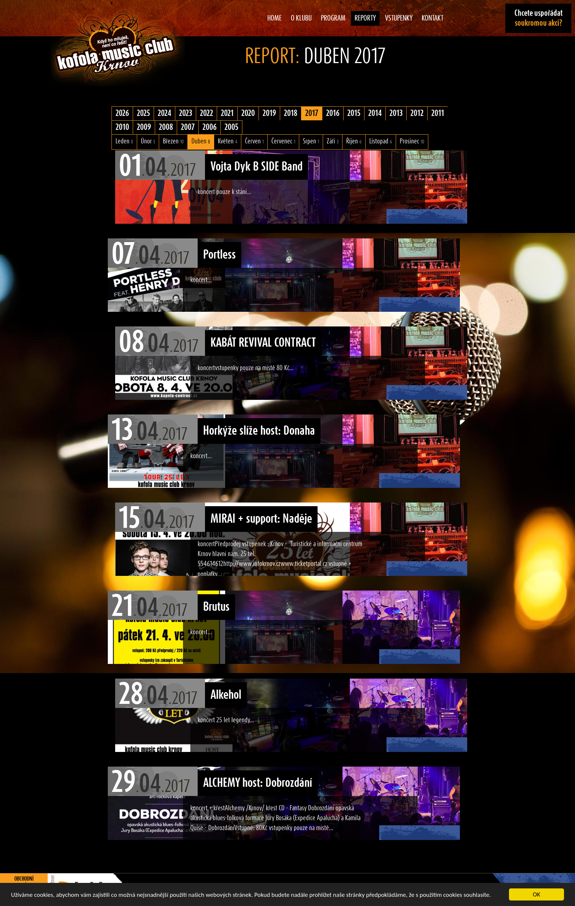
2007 (188, 127)
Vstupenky (399, 18)
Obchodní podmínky (24, 882)
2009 (144, 127)
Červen (254, 141)
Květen (227, 141)
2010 (122, 127)
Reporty (365, 18)
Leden (124, 141)
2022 (206, 113)
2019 (269, 113)
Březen (173, 141)
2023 (185, 113)
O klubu (301, 18)
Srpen (311, 141)
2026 (122, 113)
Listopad (380, 141)
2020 (248, 113)
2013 (396, 113)
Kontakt (432, 18)
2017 (311, 113)
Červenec (283, 141)
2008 (166, 127)
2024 (164, 113)
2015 (353, 113)
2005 (231, 127)
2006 (209, 127)
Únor (148, 141)
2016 (333, 113)
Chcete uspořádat (538, 18)
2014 (375, 113)
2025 (143, 113)
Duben (200, 141)
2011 (437, 113)
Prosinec (412, 141)
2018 (290, 113)
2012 (417, 113)
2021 (227, 113)
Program (333, 18)
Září (332, 141)
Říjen (354, 141)
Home (274, 18)
